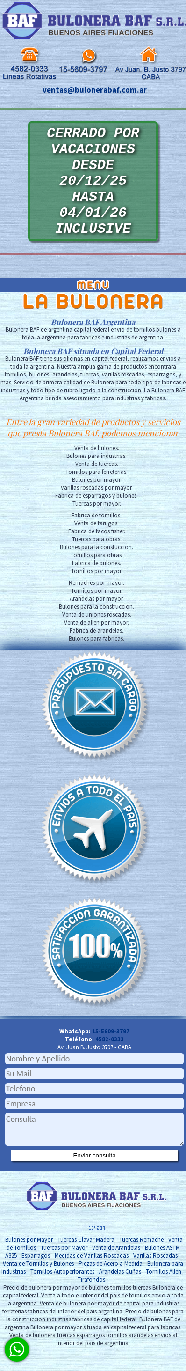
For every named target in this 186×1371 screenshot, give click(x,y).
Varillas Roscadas (155, 1279)
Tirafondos (91, 1302)
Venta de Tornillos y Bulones (38, 1286)
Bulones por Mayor (29, 1263)
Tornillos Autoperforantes (62, 1294)
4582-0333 (109, 1062)
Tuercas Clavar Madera (85, 1263)
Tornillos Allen (163, 1294)
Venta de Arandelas (116, 1271)
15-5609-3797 (110, 1054)
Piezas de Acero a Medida (111, 1286)
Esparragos (35, 1279)
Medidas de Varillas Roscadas (92, 1279)
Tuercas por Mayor (64, 1271)
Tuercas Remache (141, 1263)
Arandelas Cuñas (120, 1294)
